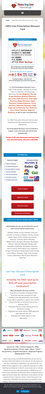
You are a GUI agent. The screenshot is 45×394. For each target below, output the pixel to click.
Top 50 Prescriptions (11, 349)
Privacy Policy (6, 351)
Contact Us (10, 347)
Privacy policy (25, 391)
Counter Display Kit (27, 347)
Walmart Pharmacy (29, 96)
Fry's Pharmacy (31, 108)
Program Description (20, 351)
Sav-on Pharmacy (19, 108)
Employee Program (35, 351)
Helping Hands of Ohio (22, 354)
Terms (38, 349)
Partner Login (24, 349)
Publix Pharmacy (22, 99)
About (32, 349)
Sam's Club (12, 99)
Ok (18, 391)
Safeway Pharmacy (23, 103)
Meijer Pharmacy (24, 101)
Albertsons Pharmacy (23, 105)
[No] (43, 388)
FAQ (17, 347)
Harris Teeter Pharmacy (18, 110)
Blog (36, 347)
